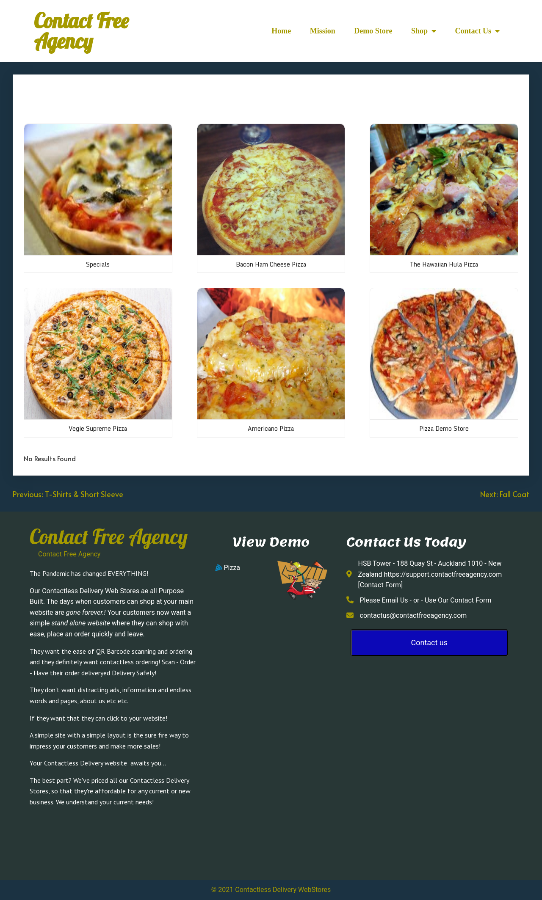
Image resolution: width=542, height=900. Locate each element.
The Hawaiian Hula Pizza (444, 264)
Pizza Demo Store (444, 428)
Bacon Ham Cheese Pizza (271, 264)
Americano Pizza (271, 428)
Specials (98, 264)
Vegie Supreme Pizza (98, 428)
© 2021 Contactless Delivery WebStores (271, 890)
